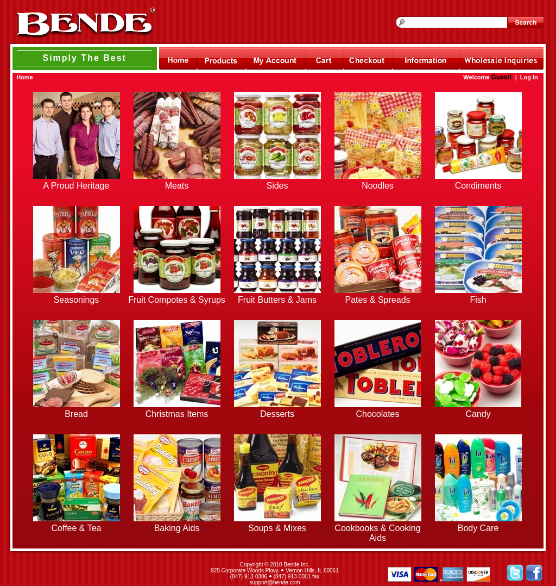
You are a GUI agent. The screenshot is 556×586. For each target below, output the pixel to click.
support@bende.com (275, 582)
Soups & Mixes (277, 528)
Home (24, 77)
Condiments (478, 185)
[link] (103, 573)
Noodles (378, 185)
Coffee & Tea (77, 528)
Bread (76, 414)
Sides (277, 185)
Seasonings (76, 299)
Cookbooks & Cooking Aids (377, 533)
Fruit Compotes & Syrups (176, 299)
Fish (478, 299)
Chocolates (377, 414)
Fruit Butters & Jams (277, 299)
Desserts (277, 414)
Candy (477, 414)
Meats (177, 185)
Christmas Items (177, 414)
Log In (529, 77)
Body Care (478, 528)
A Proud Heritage (76, 185)
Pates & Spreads (377, 299)
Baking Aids (177, 528)
